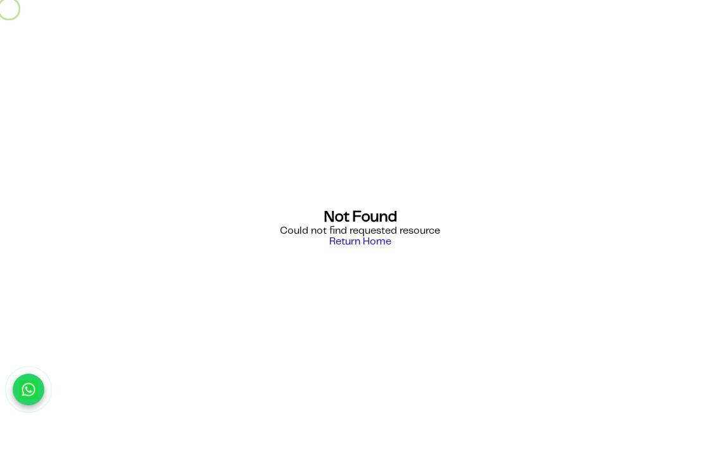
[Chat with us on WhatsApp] (28, 389)
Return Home (360, 241)
